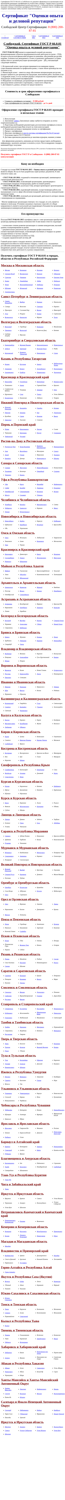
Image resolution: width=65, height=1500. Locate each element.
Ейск (55, 390)
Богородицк (24, 1060)
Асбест (7, 349)
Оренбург (8, 887)
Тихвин (39, 314)
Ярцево (22, 999)
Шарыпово (23, 561)
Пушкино (57, 285)
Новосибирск (9, 521)
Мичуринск (40, 1027)
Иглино (56, 491)
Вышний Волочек (42, 1047)
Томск (7, 1309)
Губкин (39, 624)
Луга (6, 314)
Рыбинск (8, 1137)
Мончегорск (41, 852)
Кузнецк (56, 924)
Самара (7, 468)
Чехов (7, 285)
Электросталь (10, 292)
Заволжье (8, 420)
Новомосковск (9, 1067)
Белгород (8, 620)
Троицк (7, 512)
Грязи (22, 823)
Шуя (6, 690)
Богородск (23, 408)
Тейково (56, 687)
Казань (7, 364)
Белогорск (23, 1167)
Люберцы (40, 285)
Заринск (39, 1146)
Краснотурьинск (42, 345)
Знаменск (40, 607)
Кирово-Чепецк (42, 740)
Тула (6, 1060)
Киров (7, 736)
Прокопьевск (58, 1231)
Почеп (56, 637)
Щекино (22, 1067)
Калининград (9, 703)
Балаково (23, 979)
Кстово (56, 408)
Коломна (39, 270)
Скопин (7, 966)
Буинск (22, 369)
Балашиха (23, 270)
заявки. (17, 121)
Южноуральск (25, 512)
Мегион (39, 1394)
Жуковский (23, 288)
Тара (6, 545)
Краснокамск (24, 429)
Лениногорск (41, 372)
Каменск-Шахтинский (41, 447)
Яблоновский (24, 578)
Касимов (23, 963)
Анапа (22, 385)
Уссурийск (23, 1263)
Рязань (7, 959)
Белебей (22, 488)
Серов (56, 353)
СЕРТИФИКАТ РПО (44, 37)
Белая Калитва (25, 447)
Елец (38, 823)
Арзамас (22, 413)
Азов (6, 451)
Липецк (7, 819)
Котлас (39, 591)
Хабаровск (8, 1352)
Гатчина (40, 306)
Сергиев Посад (10, 274)
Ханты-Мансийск (8, 1389)
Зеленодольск (41, 369)
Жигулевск (23, 468)
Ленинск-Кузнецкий (23, 1236)
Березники (23, 433)
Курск (7, 803)
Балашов (23, 975)
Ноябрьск (57, 1410)
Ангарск (22, 1427)
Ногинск (56, 270)
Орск (6, 895)
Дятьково (23, 641)
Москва (7, 270)
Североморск (9, 856)
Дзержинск (57, 413)
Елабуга (22, 372)
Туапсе (39, 394)
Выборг (22, 302)
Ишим (56, 1339)
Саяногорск (41, 1368)
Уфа (6, 484)
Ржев (7, 1051)
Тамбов (7, 1027)
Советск (8, 707)
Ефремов (40, 1060)
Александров (24, 657)
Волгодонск (23, 451)
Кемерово (8, 1231)
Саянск (7, 1430)
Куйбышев (57, 521)
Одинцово (57, 274)
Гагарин (39, 996)
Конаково (57, 1044)
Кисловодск (40, 1009)
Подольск (57, 281)
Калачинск (40, 541)
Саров (22, 416)
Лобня (39, 281)
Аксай (7, 455)
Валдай (22, 870)
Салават (23, 495)
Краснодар (8, 382)
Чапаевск (8, 475)
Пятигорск (57, 1013)
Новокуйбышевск (42, 468)
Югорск (22, 1397)
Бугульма (23, 364)
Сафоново (8, 996)
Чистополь (57, 372)
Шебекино (23, 628)
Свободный (57, 1167)
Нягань (56, 1389)
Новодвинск (58, 591)
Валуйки (22, 620)
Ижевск (7, 1077)
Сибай (7, 488)
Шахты (56, 458)
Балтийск (23, 707)
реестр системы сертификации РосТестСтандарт (41, 133)
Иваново (7, 687)
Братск (39, 1427)
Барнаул (7, 1146)
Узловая (7, 1064)
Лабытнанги (24, 1410)
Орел (6, 904)
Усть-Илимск (41, 1430)
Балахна (39, 416)
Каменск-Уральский (23, 353)
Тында (7, 1167)
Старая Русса (9, 874)
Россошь (8, 674)
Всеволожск (9, 317)
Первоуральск (58, 345)
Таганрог (57, 455)
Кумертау (57, 488)
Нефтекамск (58, 484)
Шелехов (8, 1434)
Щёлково (8, 288)
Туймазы (40, 495)
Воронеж (8, 670)
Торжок (7, 1047)
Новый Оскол (58, 624)
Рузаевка (8, 843)
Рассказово (8, 1034)
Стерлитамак (24, 491)
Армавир (39, 390)
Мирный (39, 587)
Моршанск (57, 1031)
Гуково (22, 455)
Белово (7, 1236)
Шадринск (57, 786)
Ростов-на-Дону (10, 447)
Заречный (23, 349)
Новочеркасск (41, 458)
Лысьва (39, 429)
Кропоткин (40, 382)
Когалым (23, 1394)
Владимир (8, 654)
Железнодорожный (26, 285)
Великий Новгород (8, 870)
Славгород (8, 1150)
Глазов (39, 1080)
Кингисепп (23, 317)
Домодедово (24, 281)
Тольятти (8, 471)
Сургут (7, 1394)
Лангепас (23, 1389)
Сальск (56, 451)
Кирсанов (23, 1027)
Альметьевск (9, 372)
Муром (7, 661)
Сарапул (7, 1080)
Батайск (8, 458)
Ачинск (22, 558)
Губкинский (23, 1414)
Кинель (22, 475)
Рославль (8, 999)
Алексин (22, 1064)
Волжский (23, 330)
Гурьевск (40, 707)
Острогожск (58, 670)
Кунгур (39, 433)
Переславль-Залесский (58, 1132)
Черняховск (23, 710)
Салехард (8, 1410)
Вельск (22, 591)
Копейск (22, 504)
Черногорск (9, 1372)
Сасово (56, 959)
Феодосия (8, 773)
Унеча (22, 644)
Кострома (8, 753)
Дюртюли (40, 488)
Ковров (56, 657)
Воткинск (23, 1077)
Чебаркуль (8, 508)
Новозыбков (58, 641)
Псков (7, 941)
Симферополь (9, 770)
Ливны (56, 904)
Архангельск (9, 587)
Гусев (38, 703)
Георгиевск (8, 1018)
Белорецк (40, 491)
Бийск (39, 1150)
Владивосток (9, 1255)
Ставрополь (9, 1009)
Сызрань (57, 471)
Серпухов (8, 277)
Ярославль (8, 1128)
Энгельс (22, 983)
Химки (7, 281)
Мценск (7, 915)
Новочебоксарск (59, 1110)
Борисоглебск (24, 674)
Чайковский (9, 436)
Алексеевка (23, 624)
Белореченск (9, 398)
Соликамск (57, 433)
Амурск (7, 1358)
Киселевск (23, 1231)
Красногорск (41, 277)
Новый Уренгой (59, 1414)
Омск (6, 538)
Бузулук (39, 891)
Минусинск (57, 558)
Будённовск (8, 1013)
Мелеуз (7, 495)
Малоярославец (10, 723)
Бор (38, 413)
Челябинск (8, 504)
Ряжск (56, 963)
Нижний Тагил (42, 349)
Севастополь (9, 777)
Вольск (39, 979)
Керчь (56, 773)
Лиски (39, 674)
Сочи (21, 394)
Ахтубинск (23, 607)
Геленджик (23, 382)
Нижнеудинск (58, 1427)
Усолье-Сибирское (26, 1430)
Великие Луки (24, 945)
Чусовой (22, 436)
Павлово (7, 413)
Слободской (9, 744)
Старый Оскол (59, 620)
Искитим (40, 525)
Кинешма (23, 687)
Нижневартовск (59, 1394)
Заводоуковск (41, 1339)
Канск (39, 554)
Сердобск (23, 931)
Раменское (57, 288)
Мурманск (8, 852)
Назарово (57, 554)
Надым (39, 1410)
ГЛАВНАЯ (5, 38)
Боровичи (23, 874)
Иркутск (8, 1427)
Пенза (7, 924)
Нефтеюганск (41, 1389)
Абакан (7, 1368)
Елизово (22, 1221)
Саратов (8, 975)
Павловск (8, 677)
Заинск (39, 364)
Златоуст (23, 508)
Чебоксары (8, 1110)
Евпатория (40, 770)
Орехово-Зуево (58, 277)
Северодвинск (24, 594)
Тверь (7, 1044)
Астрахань (8, 604)
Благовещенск (9, 1163)
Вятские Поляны (25, 740)
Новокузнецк (41, 1236)
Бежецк (22, 1047)
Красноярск (9, 554)
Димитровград (25, 1093)
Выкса (56, 416)
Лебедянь (57, 823)
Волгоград (8, 327)
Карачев (39, 641)
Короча (39, 620)
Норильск (8, 561)
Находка (56, 1255)
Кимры (56, 1047)
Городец (39, 408)
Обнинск (23, 727)
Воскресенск (24, 274)
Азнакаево (8, 369)
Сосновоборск (9, 558)
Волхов (39, 310)
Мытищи (40, 288)
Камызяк (57, 607)
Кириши (39, 302)
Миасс (56, 508)
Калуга (7, 720)
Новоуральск (41, 353)
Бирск (22, 484)
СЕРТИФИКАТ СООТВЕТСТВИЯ (19, 37)
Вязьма (22, 992)
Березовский (9, 353)
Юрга (56, 1236)
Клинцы (39, 637)
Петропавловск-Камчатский (10, 1221)
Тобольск (8, 1342)
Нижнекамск (58, 369)
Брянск (7, 637)
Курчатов (40, 806)
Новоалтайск (58, 1146)
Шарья (22, 760)
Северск (7, 1313)
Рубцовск (8, 1154)
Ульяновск (8, 1093)
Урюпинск (8, 330)
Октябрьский (9, 491)
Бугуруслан (23, 887)
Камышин (40, 327)
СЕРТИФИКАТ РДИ (58, 37)
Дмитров (23, 277)
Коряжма (23, 587)
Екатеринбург (9, 345)
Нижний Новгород (8, 408)
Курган (7, 786)
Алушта (22, 773)
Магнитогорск (42, 504)
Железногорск (41, 558)
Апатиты (23, 856)
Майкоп (7, 571)
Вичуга (22, 690)
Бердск (22, 521)
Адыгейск (23, 574)
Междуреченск (42, 1231)
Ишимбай (40, 484)
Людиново (8, 727)
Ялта (21, 777)
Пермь (7, 429)
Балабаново (24, 723)
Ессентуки (23, 1009)
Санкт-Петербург (8, 302)
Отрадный (40, 471)
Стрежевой (24, 1316)
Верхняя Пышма (25, 345)
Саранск (7, 836)
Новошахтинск (59, 447)
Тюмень (7, 1335)
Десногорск (40, 992)
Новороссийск (58, 382)
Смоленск (8, 992)
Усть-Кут (57, 1430)
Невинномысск (59, 1009)
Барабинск (23, 525)
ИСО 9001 (34, 37)
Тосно (56, 317)
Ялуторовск (24, 1342)
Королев (39, 274)
